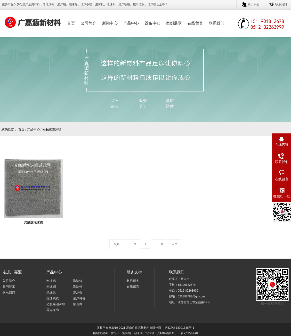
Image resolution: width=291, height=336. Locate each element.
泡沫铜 (51, 286)
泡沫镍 (77, 281)
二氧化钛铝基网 (188, 333)
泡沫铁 (77, 286)
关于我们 (253, 4)
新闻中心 (110, 23)
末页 (175, 244)
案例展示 (174, 23)
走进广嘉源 (12, 272)
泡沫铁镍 (52, 298)
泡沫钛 (51, 292)
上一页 (132, 244)
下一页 (158, 244)
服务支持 (134, 272)
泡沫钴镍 (79, 298)
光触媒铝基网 (166, 333)
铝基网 (77, 304)
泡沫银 (77, 292)
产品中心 (131, 23)
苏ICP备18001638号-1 (179, 327)
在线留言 (195, 23)
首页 (71, 23)
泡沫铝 (51, 281)
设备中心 (152, 23)
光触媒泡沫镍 (51, 129)
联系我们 (281, 4)
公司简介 (88, 23)
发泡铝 (115, 333)
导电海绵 (52, 310)
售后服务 (133, 281)
